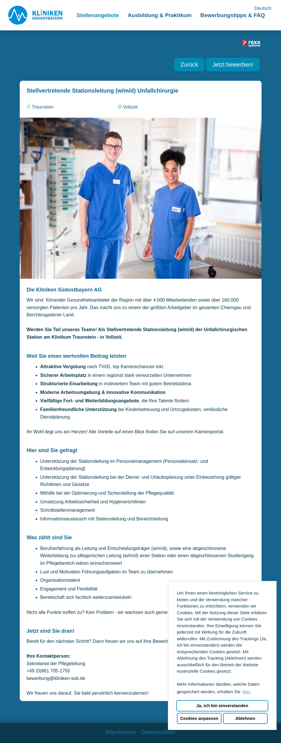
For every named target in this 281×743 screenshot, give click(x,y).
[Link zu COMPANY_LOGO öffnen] (35, 15)
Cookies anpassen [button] (199, 718)
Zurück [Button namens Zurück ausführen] (189, 64)
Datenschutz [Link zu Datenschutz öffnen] (158, 732)
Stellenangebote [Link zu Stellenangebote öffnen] (97, 15)
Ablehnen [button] (245, 718)
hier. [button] (246, 691)
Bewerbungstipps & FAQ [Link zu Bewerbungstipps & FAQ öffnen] (232, 15)
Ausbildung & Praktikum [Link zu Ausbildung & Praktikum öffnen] (160, 15)
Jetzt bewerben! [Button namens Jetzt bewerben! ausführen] (232, 64)
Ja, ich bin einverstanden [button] (222, 705)
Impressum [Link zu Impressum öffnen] (121, 732)
